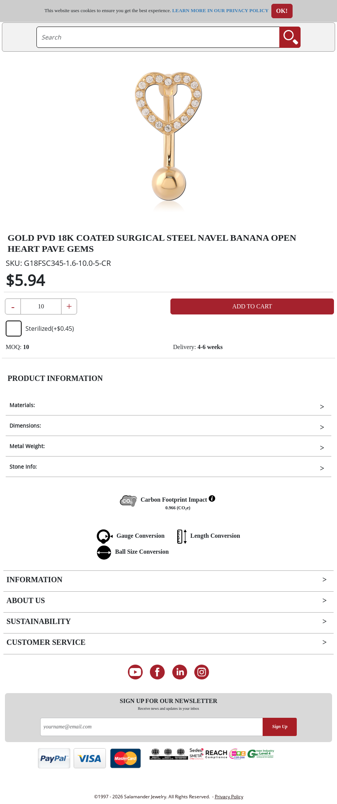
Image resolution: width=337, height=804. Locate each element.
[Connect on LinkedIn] (179, 672)
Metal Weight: (27, 446)
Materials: (22, 405)
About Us (25, 600)
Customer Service (45, 642)
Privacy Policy (229, 796)
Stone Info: (23, 466)
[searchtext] (158, 37)
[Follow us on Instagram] (202, 672)
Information (34, 579)
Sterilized (40, 328)
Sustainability (38, 621)
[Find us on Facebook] (157, 672)
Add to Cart (252, 306)
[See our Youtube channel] (135, 672)
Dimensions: (25, 425)
